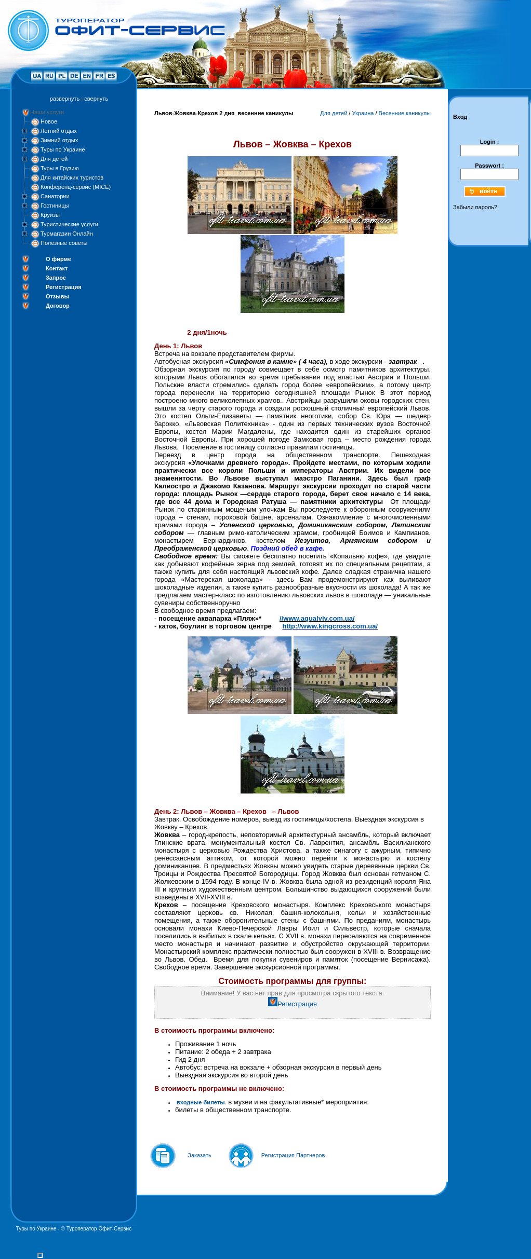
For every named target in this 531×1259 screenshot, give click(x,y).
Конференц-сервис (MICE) (76, 187)
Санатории (55, 196)
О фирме (58, 259)
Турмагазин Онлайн (67, 233)
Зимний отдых (59, 140)
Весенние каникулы (405, 113)
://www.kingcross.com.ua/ (336, 626)
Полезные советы (64, 243)
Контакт (57, 268)
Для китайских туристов (72, 177)
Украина (363, 113)
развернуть (64, 98)
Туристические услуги (69, 224)
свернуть (96, 98)
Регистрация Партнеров (293, 1155)
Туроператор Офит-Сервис (99, 1228)
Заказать (199, 1155)
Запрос (56, 278)
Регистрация (64, 287)
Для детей (54, 159)
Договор (58, 306)
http (288, 626)
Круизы (50, 215)
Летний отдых (59, 131)
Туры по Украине (63, 149)
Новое (49, 121)
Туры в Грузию (60, 168)
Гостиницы (55, 205)
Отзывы (57, 296)
